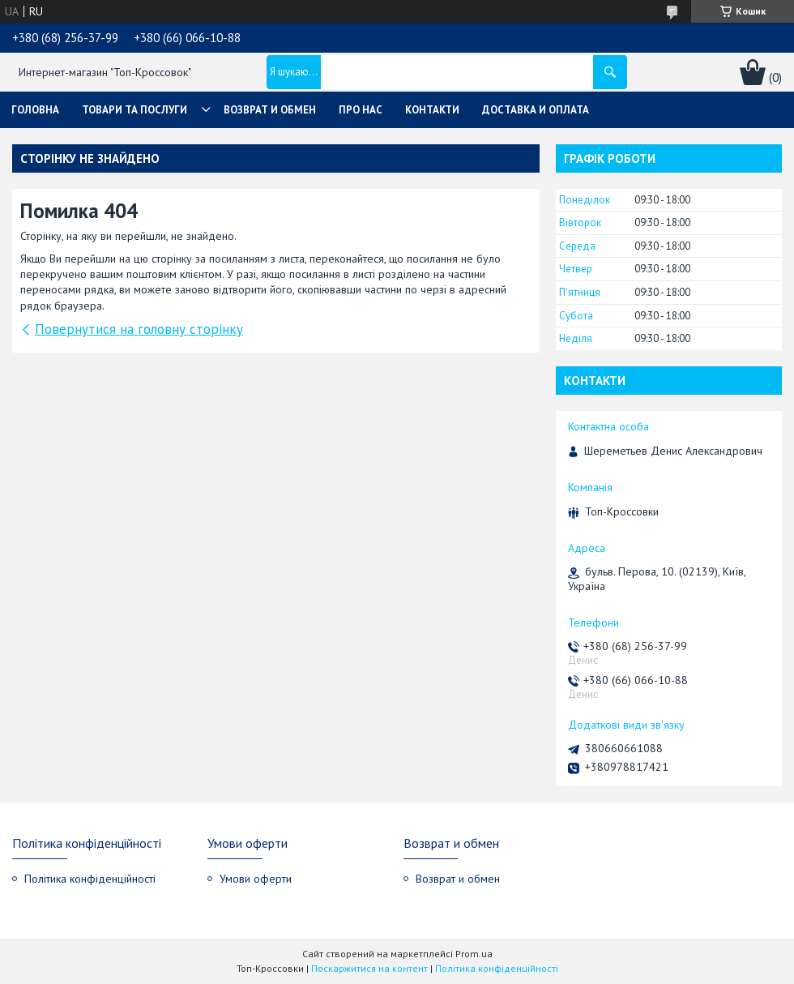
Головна (35, 110)
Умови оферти (256, 878)
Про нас (360, 110)
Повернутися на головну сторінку (139, 329)
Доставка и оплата (535, 110)
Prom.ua (474, 954)
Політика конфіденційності (90, 878)
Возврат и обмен (270, 110)
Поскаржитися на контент (369, 968)
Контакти (432, 110)
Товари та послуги (134, 110)
